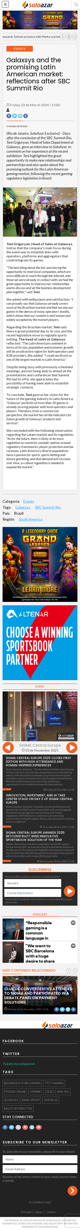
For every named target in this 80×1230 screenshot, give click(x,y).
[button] (76, 4)
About (38, 1212)
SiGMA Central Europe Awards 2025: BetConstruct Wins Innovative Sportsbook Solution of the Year (35, 836)
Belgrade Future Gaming (22, 1083)
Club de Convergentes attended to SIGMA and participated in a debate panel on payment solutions (38, 995)
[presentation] (8, 748)
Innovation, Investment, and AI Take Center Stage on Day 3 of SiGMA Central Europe (39, 799)
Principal (26, 1212)
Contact (51, 1212)
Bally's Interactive (18, 1108)
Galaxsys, (23, 507)
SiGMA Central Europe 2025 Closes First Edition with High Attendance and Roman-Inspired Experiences (38, 761)
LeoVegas (11, 1100)
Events (28, 501)
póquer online (15, 1091)
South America (30, 519)
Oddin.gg (51, 1100)
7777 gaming (54, 1083)
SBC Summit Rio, (48, 507)
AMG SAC (63, 1091)
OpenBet (36, 1091)
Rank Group (31, 1100)
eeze (50, 1091)
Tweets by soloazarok (19, 1064)
